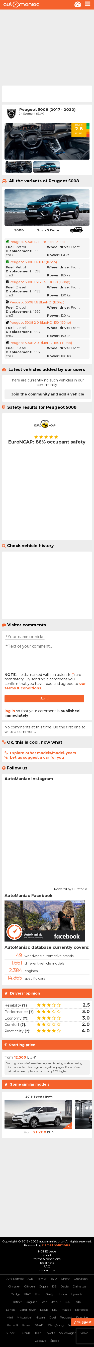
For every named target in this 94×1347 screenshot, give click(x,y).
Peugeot (66, 1317)
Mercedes (81, 1309)
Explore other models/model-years (43, 753)
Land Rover (28, 1309)
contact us (47, 1270)
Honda (62, 1294)
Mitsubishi (24, 1317)
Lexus (44, 1309)
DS (54, 1286)
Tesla (38, 1333)
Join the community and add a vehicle (48, 394)
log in (10, 711)
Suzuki (26, 1333)
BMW (42, 1278)
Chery (65, 1278)
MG (54, 1309)
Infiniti (18, 1302)
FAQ (47, 1266)
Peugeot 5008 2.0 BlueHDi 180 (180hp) (41, 343)
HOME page (47, 1251)
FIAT (27, 1294)
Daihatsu (79, 1286)
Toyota (50, 1333)
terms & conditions (47, 1259)
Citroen (29, 1286)
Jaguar (32, 1302)
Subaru (11, 1333)
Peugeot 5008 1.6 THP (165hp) (33, 262)
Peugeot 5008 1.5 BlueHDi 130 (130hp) (40, 282)
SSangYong (55, 1325)
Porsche (82, 1317)
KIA (67, 1302)
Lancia (11, 1309)
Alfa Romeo (15, 1278)
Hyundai (77, 1294)
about (47, 1255)
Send (44, 699)
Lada (77, 1302)
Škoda (54, 1340)
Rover (26, 1325)
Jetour (56, 1302)
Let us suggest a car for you (37, 757)
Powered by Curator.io (70, 888)
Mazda (66, 1309)
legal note (47, 1262)
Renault (12, 1325)
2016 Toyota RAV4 (39, 1096)
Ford (38, 1294)
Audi (31, 1278)
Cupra (43, 1286)
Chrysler (14, 1286)
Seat (71, 1325)
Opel (52, 1317)
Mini (10, 1317)
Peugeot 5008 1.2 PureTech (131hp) (37, 242)
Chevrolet (81, 1278)
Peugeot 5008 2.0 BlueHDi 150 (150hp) (40, 322)
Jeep (44, 1302)
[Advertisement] (47, 47)
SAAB (39, 1325)
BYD (54, 1278)
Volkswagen (67, 1333)
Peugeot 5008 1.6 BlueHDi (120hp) (37, 302)
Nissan (40, 1317)
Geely (49, 1294)
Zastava (40, 1340)
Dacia (64, 1286)
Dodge (15, 1294)
